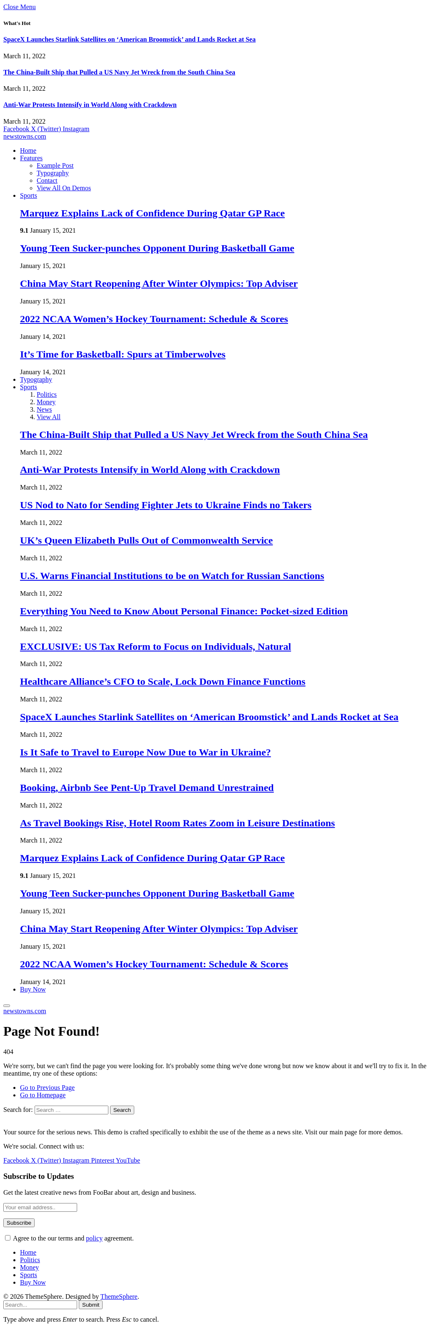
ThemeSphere (119, 1296)
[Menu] (6, 1005)
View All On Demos (64, 187)
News (44, 409)
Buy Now (33, 989)
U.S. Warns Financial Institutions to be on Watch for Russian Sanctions (172, 575)
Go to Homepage (42, 1095)
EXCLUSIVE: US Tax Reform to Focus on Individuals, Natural (155, 646)
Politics (47, 394)
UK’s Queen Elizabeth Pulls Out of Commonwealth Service (146, 540)
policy (94, 1238)
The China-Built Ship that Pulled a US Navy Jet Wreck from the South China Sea (119, 72)
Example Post (55, 165)
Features (31, 158)
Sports (28, 195)
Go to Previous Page (47, 1087)
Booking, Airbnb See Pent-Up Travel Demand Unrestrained (147, 787)
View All (48, 416)
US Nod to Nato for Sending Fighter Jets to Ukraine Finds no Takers (165, 505)
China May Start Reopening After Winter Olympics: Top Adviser (159, 283)
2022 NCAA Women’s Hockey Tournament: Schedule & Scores (154, 318)
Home (28, 150)
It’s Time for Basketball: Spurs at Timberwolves (123, 354)
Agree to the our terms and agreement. (69, 1238)
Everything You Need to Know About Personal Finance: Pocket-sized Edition (184, 611)
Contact (47, 180)
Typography (53, 173)
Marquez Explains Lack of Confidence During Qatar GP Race (152, 213)
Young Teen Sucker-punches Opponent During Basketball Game (157, 248)
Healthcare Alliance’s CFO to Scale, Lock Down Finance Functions (163, 681)
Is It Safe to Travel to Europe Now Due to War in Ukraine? (145, 752)
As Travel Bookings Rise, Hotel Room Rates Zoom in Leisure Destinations (177, 823)
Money (46, 401)
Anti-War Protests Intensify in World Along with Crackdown (90, 104)
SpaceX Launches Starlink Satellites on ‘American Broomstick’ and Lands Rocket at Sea (129, 39)
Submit (90, 1305)
